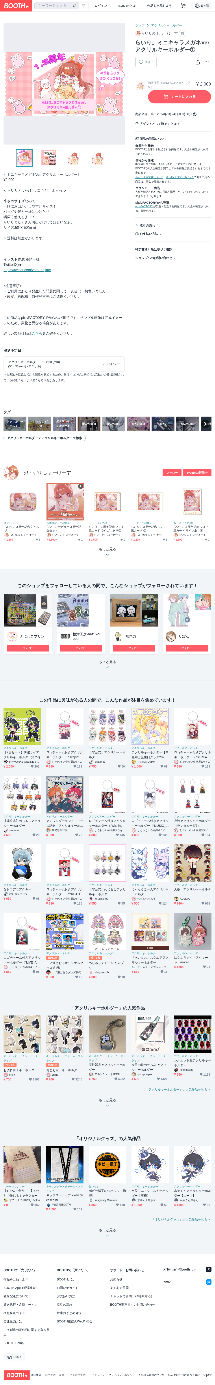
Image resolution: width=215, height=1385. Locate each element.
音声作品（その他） (58, 523)
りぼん (183, 636)
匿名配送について (16, 1296)
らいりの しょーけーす (46, 472)
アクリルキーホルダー (166, 25)
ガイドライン (97, 1375)
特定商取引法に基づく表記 (153, 249)
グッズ (140, 25)
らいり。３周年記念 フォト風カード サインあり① (191, 528)
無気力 (131, 636)
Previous (7, 83)
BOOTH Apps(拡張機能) (20, 1288)
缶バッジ (9, 523)
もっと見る (107, 665)
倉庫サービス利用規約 (72, 1375)
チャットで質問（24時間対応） (132, 1296)
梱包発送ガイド (14, 1313)
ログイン (101, 5)
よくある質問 (119, 1288)
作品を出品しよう (159, 5)
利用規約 (50, 1375)
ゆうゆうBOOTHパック (180, 177)
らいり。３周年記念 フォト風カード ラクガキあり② (106, 528)
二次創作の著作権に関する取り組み (27, 1332)
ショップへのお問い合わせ (153, 258)
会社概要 (36, 1375)
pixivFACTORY (144, 206)
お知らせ (116, 1279)
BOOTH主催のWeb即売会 (75, 1321)
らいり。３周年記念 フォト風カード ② (149, 528)
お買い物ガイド (67, 1288)
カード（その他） (99, 523)
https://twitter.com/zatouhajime (27, 270)
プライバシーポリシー (121, 1375)
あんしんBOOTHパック (149, 177)
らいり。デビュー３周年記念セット (63, 528)
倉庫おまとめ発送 (69, 1313)
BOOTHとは (127, 5)
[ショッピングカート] (183, 5)
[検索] (74, 6)
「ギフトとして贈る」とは (158, 124)
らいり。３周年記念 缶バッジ (22, 528)
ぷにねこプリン (32, 636)
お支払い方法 (149, 234)
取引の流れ (147, 225)
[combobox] (56, 5)
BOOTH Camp (14, 1343)
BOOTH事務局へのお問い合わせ (132, 1304)
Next (121, 83)
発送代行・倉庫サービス (20, 1304)
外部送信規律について (151, 1375)
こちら (37, 333)
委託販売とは (13, 1321)
